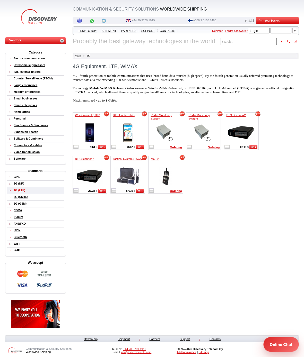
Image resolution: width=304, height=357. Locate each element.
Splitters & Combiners (29, 138)
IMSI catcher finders (27, 71)
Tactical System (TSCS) (128, 158)
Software (19, 158)
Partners (128, 30)
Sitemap (203, 352)
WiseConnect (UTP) (87, 115)
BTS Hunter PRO (123, 115)
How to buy (88, 30)
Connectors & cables (28, 145)
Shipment (109, 30)
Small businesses (25, 98)
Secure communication (29, 58)
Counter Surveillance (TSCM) (33, 78)
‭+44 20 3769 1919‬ (143, 20)
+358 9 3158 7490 (204, 20)
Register (217, 30)
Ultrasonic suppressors (29, 65)
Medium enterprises (27, 91)
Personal (19, 118)
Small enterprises (25, 105)
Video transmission (27, 151)
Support (148, 30)
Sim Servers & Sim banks (31, 125)
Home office (22, 111)
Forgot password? (236, 30)
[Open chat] (281, 344)
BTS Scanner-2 (236, 115)
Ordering (176, 147)
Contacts (167, 30)
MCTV (155, 158)
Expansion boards (26, 131)
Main (78, 55)
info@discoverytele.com (136, 352)
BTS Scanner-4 (84, 158)
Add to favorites (186, 352)
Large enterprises (25, 85)
